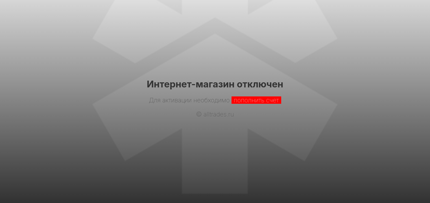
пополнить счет (256, 100)
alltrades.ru (219, 114)
